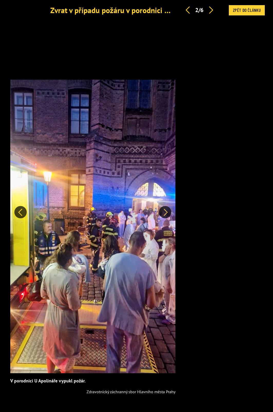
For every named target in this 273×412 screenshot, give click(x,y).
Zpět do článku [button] (247, 10)
